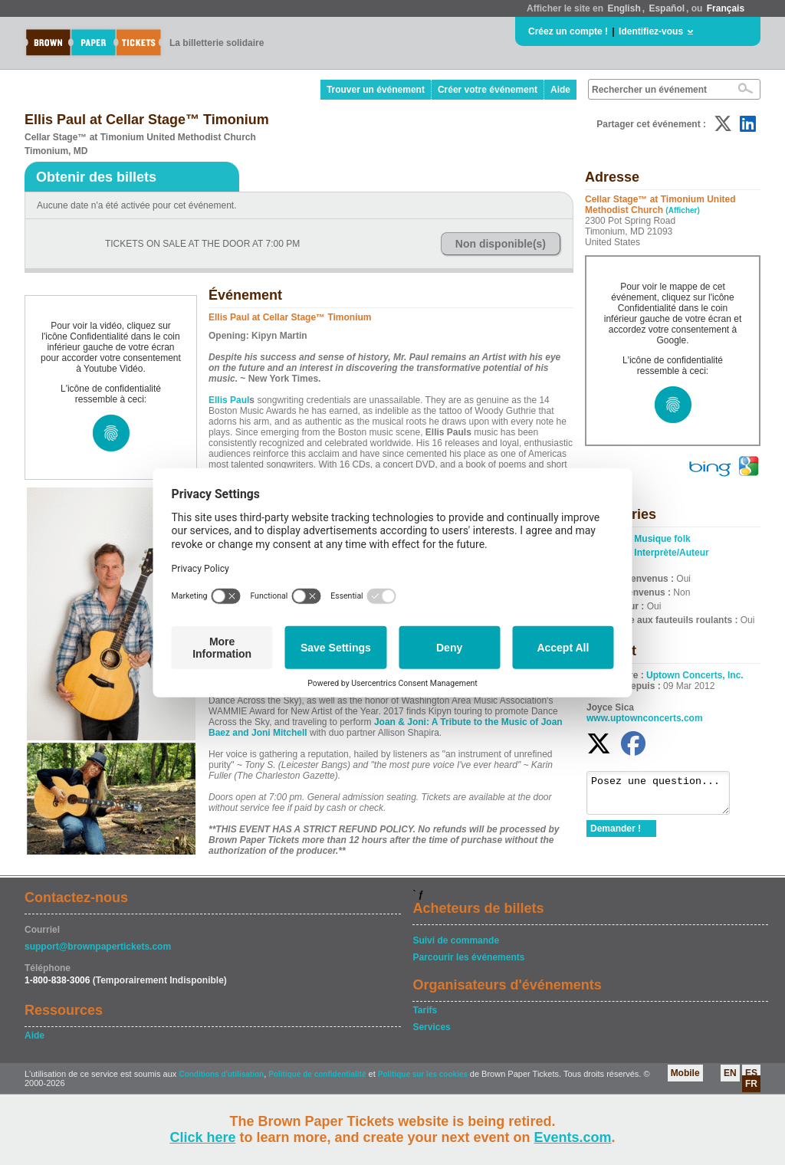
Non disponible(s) (500, 244)
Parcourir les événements (468, 957)
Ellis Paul (229, 400)
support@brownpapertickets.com (98, 946)
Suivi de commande (455, 940)
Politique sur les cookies (424, 1074)
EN (730, 1073)
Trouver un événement (376, 89)
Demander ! (615, 835)
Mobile (685, 1073)
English (623, 8)
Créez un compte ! (568, 31)
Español (667, 8)
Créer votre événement (487, 89)
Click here (202, 1137)
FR (751, 1083)
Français (725, 8)
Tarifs (424, 1010)
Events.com (573, 1137)
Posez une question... (665, 796)
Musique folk (662, 538)
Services (431, 1027)
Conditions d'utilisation (221, 1074)
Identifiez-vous (651, 31)
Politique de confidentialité (317, 1074)
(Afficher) (682, 210)
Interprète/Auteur (671, 552)
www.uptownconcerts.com (644, 718)
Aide (560, 89)
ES (751, 1073)
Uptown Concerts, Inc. (695, 675)
